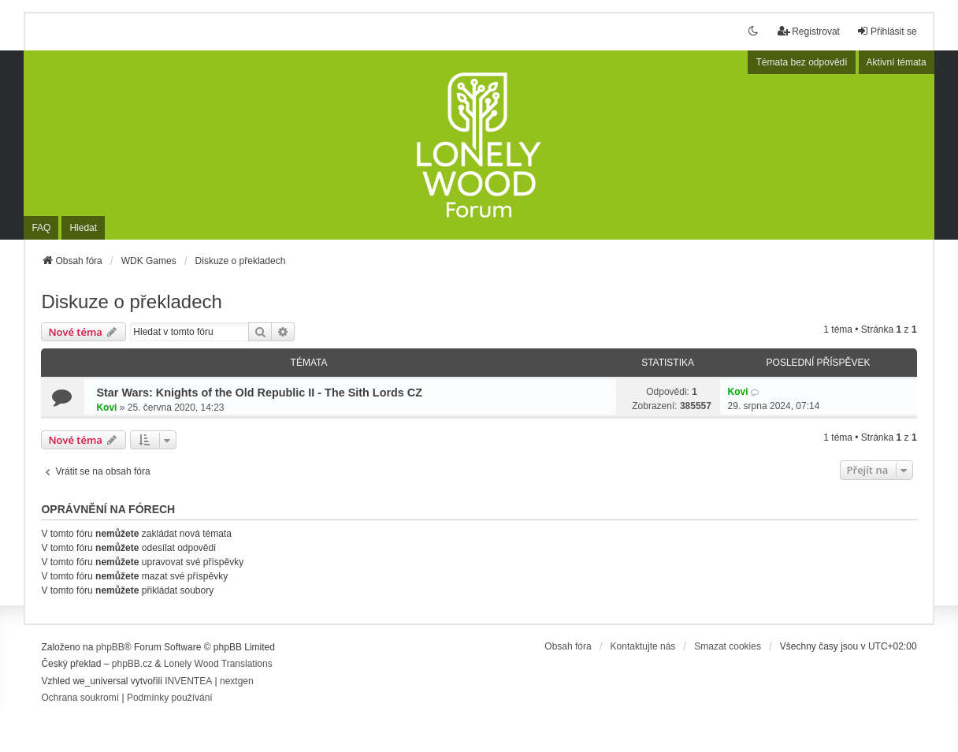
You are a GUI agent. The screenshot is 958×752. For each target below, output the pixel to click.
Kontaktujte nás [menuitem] (643, 646)
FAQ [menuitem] (41, 227)
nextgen (237, 681)
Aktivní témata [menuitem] (896, 62)
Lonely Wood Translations (218, 663)
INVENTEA (188, 681)
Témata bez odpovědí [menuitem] (801, 62)
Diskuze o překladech (131, 301)
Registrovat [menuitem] (809, 31)
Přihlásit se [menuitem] (886, 31)
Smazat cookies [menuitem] (727, 646)
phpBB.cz (132, 663)
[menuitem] (80, 698)
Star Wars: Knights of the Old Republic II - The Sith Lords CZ (259, 392)
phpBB (110, 647)
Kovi (106, 407)
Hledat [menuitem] (83, 227)
